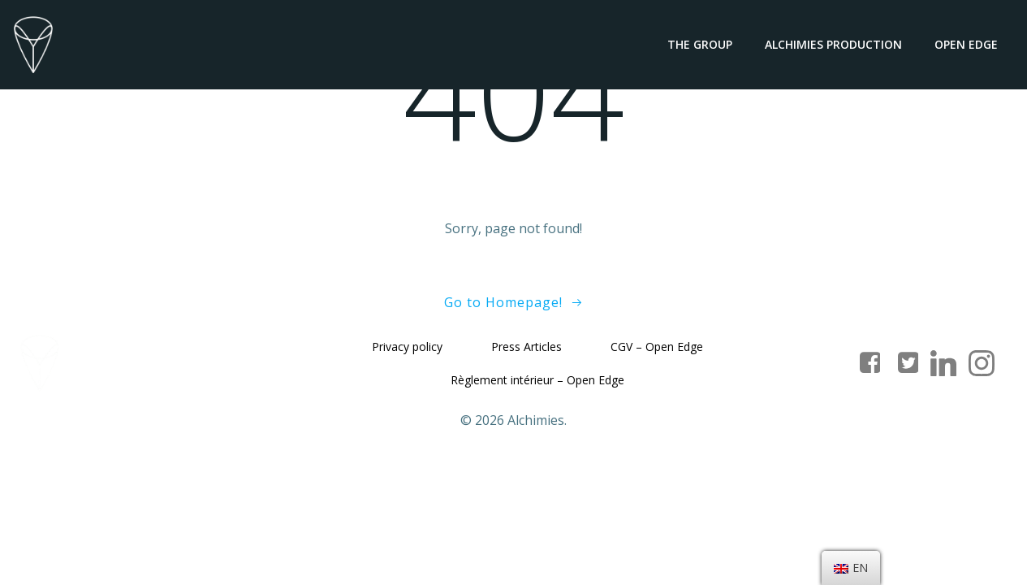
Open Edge (966, 44)
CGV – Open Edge (657, 346)
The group (699, 44)
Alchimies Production (833, 44)
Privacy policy (407, 346)
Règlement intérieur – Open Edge (537, 380)
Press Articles (526, 346)
